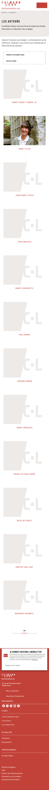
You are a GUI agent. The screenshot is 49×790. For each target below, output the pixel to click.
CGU (3, 770)
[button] (17, 55)
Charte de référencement (12, 773)
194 (24, 630)
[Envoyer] (43, 665)
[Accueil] (11, 5)
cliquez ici (35, 659)
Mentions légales (8, 767)
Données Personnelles (11, 779)
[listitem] (3, 706)
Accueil (4, 12)
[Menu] (42, 5)
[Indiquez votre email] (22, 665)
